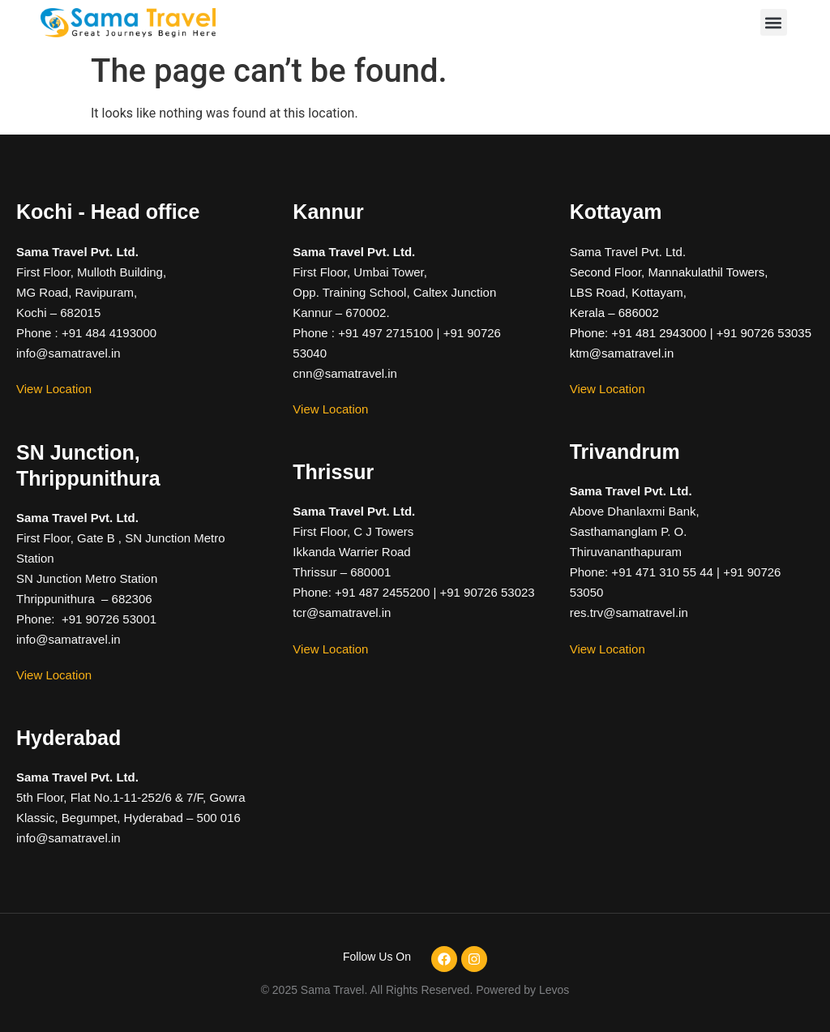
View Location (54, 389)
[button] (773, 22)
